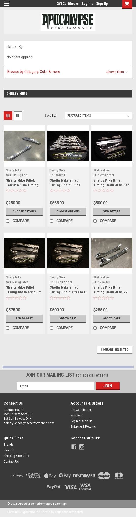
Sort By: (50, 115)
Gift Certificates (81, 409)
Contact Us (11, 461)
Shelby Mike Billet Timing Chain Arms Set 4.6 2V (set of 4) (67, 292)
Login (86, 4)
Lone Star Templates (69, 512)
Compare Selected (114, 349)
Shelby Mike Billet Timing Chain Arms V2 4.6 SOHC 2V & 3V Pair (110, 292)
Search (8, 450)
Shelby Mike (13, 170)
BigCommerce (30, 512)
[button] (68, 72)
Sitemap (60, 503)
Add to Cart (24, 318)
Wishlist (76, 415)
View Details (112, 211)
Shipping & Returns (83, 426)
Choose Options (24, 211)
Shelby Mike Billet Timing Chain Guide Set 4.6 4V (65, 185)
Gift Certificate (67, 4)
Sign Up (102, 4)
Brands (9, 444)
